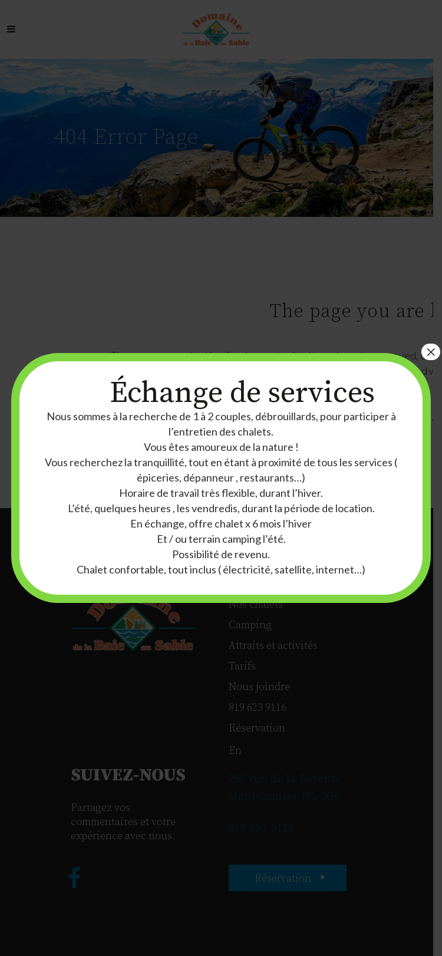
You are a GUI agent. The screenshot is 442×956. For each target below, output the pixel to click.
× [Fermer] (430, 352)
